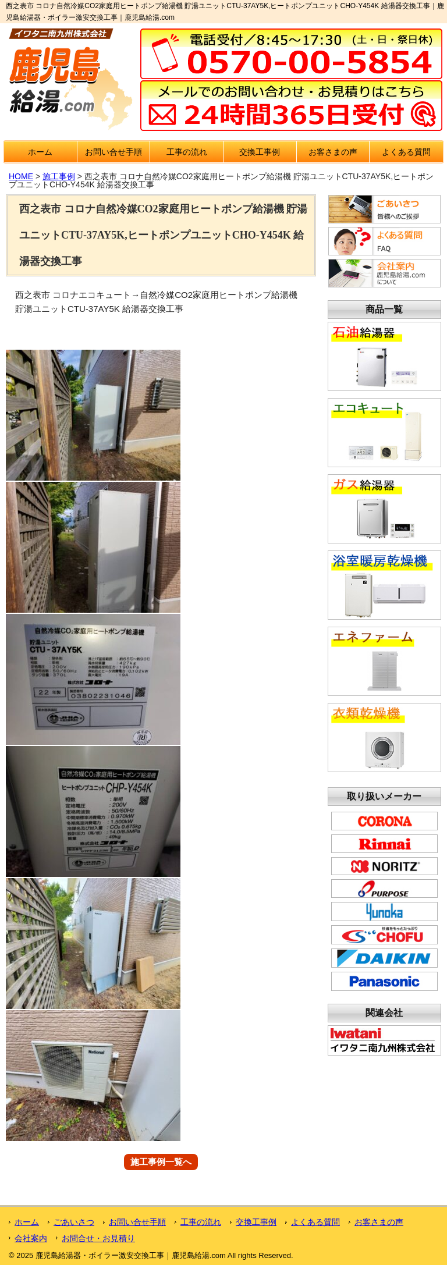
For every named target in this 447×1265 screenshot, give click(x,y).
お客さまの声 (332, 152)
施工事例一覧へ (160, 1162)
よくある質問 (406, 152)
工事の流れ (186, 152)
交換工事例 (259, 152)
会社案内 (31, 1238)
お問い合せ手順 (113, 152)
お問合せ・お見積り (98, 1238)
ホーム (40, 152)
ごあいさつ (74, 1222)
